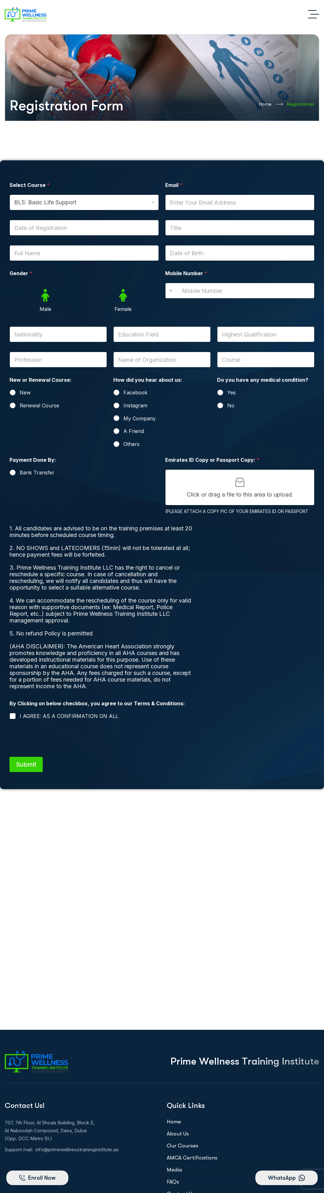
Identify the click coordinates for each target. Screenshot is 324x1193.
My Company (139, 418)
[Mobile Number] (240, 291)
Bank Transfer (37, 472)
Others (131, 444)
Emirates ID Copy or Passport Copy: (212, 460)
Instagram (135, 405)
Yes (231, 392)
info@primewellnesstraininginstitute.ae (77, 1150)
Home (271, 104)
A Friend (133, 431)
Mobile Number (186, 273)
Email (174, 185)
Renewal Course (39, 405)
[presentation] (57, 751)
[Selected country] (169, 291)
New (25, 392)
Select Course (29, 185)
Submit (26, 764)
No (230, 405)
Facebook (135, 392)
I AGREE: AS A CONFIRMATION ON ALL (69, 716)
